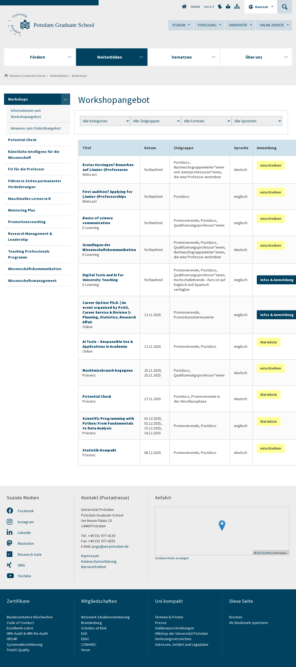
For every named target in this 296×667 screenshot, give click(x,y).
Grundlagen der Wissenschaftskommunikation (109, 247)
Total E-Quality (18, 649)
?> (257, 121)
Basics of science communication (97, 220)
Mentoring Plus (21, 210)
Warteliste (268, 342)
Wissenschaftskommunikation (34, 268)
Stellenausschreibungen (174, 628)
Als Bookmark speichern (248, 622)
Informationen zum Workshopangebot (26, 113)
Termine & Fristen (169, 617)
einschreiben (270, 165)
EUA (84, 633)
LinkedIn (19, 532)
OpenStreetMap (265, 552)
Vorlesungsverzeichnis (173, 638)
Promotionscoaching (27, 221)
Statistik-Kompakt (99, 450)
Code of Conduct (20, 622)
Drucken (235, 617)
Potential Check (22, 139)
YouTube (19, 575)
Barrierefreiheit (93, 566)
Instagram (20, 521)
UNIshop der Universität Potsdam (181, 633)
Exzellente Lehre (20, 628)
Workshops (78, 76)
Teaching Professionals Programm (29, 254)
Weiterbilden (58, 76)
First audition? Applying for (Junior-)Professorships (107, 194)
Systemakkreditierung (25, 644)
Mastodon (20, 543)
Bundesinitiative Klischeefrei (30, 617)
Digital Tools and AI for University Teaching (103, 277)
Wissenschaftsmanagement (32, 280)
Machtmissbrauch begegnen (107, 370)
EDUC (85, 638)
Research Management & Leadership (30, 236)
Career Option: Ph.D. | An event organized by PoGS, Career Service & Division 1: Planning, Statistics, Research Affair (109, 312)
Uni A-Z (209, 7)
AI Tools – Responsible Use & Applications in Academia (107, 344)
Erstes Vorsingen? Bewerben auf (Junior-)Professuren (107, 167)
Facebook (20, 510)
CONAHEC (88, 644)
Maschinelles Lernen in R (29, 198)
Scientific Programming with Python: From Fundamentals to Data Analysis (108, 423)
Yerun (85, 649)
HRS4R (12, 638)
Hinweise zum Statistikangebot (36, 128)
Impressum (90, 555)
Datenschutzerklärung (99, 561)
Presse (161, 622)
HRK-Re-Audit (37, 633)
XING (16, 565)
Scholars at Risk (94, 628)
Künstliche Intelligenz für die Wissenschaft (33, 154)
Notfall (195, 7)
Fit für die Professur (26, 169)
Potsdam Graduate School (64, 25)
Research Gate (24, 554)
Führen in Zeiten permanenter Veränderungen (34, 183)
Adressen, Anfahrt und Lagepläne (181, 644)
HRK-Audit (15, 633)
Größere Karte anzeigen (172, 558)
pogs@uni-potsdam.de (110, 546)
